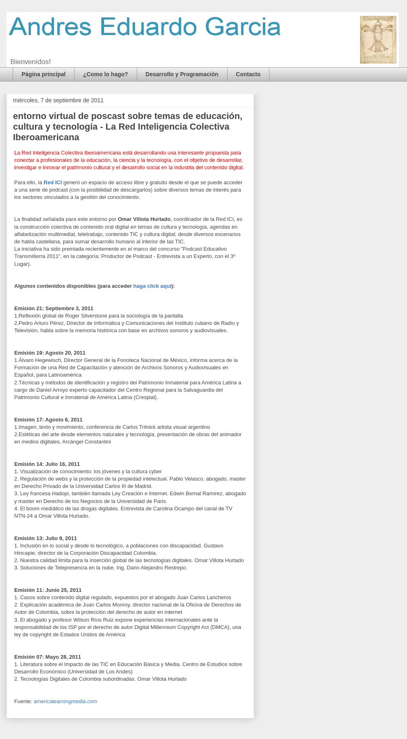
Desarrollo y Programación (182, 74)
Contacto (248, 74)
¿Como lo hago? (105, 74)
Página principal (44, 74)
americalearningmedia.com (65, 701)
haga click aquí (152, 286)
